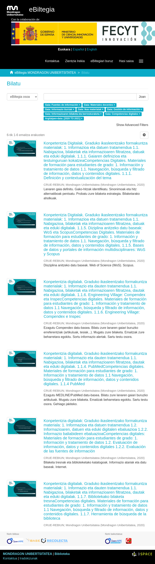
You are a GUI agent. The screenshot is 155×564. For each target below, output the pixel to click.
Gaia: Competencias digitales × (122, 114)
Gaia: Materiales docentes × (99, 104)
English (92, 49)
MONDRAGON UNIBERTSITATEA (27, 554)
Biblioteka (62, 554)
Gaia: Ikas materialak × (90, 109)
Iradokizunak (29, 558)
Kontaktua (52, 61)
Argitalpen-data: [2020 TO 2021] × (63, 118)
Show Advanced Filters (132, 125)
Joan (142, 96)
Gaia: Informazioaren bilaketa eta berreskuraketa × (73, 114)
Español (78, 49)
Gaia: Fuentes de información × (62, 104)
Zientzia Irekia (75, 61)
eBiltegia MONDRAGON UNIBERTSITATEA (45, 72)
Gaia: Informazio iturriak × (59, 109)
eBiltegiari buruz (102, 61)
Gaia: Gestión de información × (124, 109)
